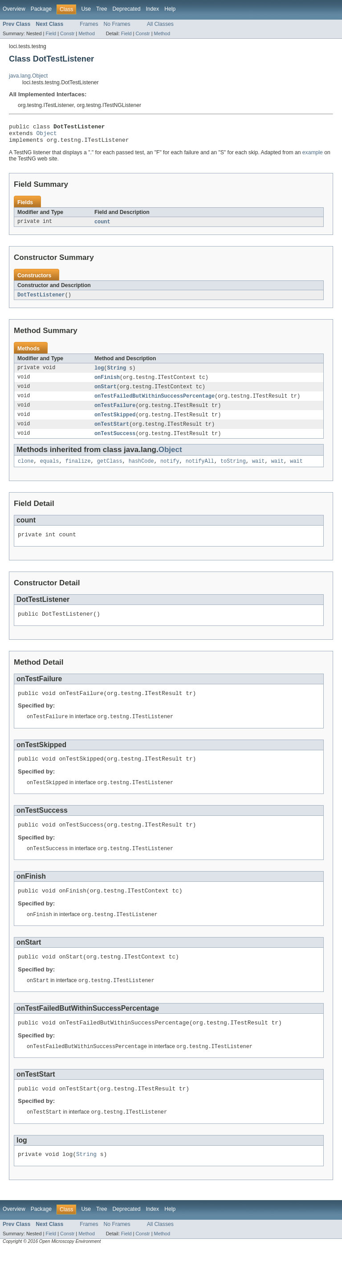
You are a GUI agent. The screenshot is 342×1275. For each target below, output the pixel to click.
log (99, 373)
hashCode (141, 470)
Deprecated (127, 9)
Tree (101, 9)
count (102, 226)
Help (169, 9)
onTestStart (111, 432)
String (116, 373)
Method (86, 33)
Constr (67, 33)
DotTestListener (41, 299)
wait (258, 470)
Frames (89, 24)
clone (26, 470)
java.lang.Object (28, 76)
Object (47, 136)
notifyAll (200, 470)
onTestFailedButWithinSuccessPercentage (154, 402)
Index (152, 9)
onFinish (107, 383)
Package (41, 9)
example (312, 156)
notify (169, 470)
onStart (105, 392)
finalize (78, 470)
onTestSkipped (114, 422)
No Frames (117, 24)
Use (86, 9)
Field (50, 33)
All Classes (160, 24)
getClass (109, 470)
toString (233, 470)
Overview (14, 9)
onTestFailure (114, 412)
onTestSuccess (114, 441)
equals (49, 470)
